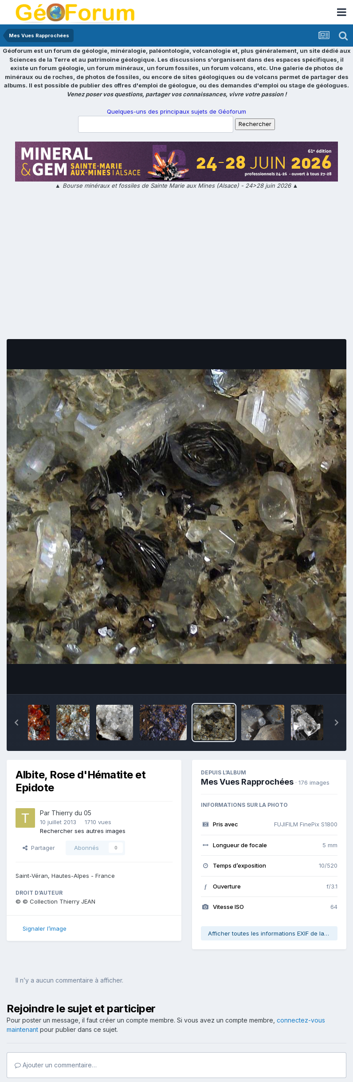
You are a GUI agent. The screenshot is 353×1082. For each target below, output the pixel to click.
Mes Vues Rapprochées (247, 781)
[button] (16, 722)
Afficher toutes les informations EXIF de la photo (272, 933)
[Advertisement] (176, 266)
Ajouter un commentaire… (56, 1065)
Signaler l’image (45, 928)
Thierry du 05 (71, 813)
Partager (39, 847)
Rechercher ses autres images (83, 830)
